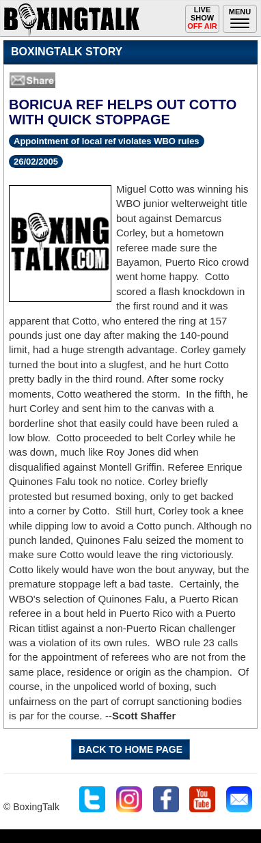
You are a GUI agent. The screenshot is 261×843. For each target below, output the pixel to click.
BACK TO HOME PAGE (130, 749)
